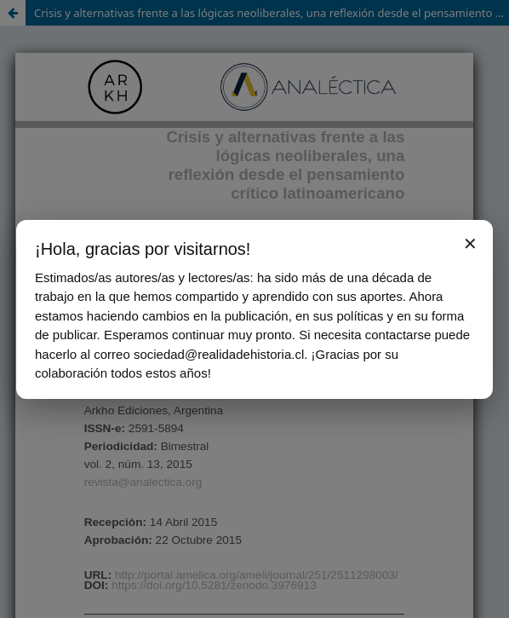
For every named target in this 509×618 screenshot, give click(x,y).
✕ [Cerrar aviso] (470, 243)
